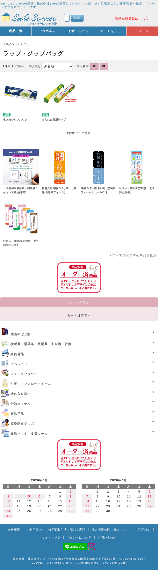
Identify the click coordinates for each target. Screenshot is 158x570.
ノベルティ (22, 44)
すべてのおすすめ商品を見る (134, 255)
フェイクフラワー (24, 374)
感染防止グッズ (22, 423)
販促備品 (17, 354)
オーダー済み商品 (79, 454)
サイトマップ (51, 537)
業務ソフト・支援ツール (29, 433)
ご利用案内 (47, 31)
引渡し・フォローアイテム (30, 384)
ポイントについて (79, 537)
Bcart (122, 562)
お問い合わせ (79, 31)
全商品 (7, 44)
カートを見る (110, 31)
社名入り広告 (20, 394)
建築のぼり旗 (20, 334)
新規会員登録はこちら (132, 18)
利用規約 (144, 529)
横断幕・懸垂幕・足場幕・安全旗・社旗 (41, 344)
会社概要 (14, 529)
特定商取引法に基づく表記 (66, 529)
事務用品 (17, 414)
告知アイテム (20, 403)
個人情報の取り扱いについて (112, 529)
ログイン (142, 31)
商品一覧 (16, 31)
